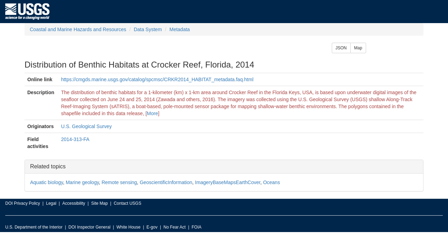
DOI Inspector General (90, 227)
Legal (51, 203)
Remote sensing (119, 182)
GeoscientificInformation (166, 182)
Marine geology (82, 182)
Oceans (271, 182)
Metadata (179, 29)
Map (358, 48)
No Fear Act (174, 227)
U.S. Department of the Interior (33, 227)
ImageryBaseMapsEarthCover (227, 182)
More (152, 113)
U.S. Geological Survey (86, 126)
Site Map (99, 203)
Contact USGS (127, 203)
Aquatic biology (46, 182)
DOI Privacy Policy (22, 203)
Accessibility (73, 203)
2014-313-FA (75, 139)
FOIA (197, 227)
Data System (148, 29)
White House (129, 227)
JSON (341, 48)
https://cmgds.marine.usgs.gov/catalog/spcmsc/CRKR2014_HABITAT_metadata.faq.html (157, 79)
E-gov (152, 227)
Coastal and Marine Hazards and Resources (78, 29)
